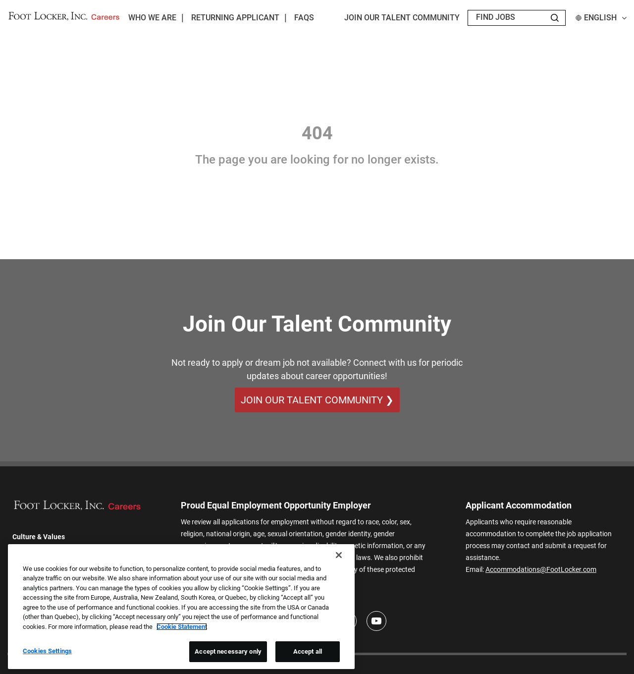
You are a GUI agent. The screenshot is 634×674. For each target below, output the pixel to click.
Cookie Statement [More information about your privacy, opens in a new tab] (182, 626)
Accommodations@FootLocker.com (540, 569)
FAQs (304, 17)
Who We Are (152, 17)
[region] (181, 606)
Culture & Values (38, 537)
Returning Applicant (235, 17)
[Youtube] (376, 621)
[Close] (339, 555)
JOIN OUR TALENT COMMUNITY (402, 17)
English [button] (601, 17)
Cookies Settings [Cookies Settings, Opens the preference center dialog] (47, 651)
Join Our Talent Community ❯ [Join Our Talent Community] (317, 400)
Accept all (307, 651)
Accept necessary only (228, 651)
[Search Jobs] (555, 18)
